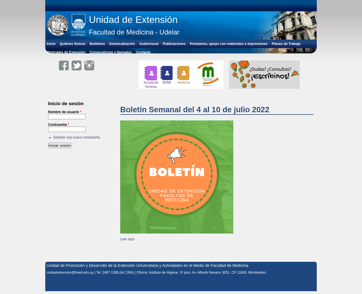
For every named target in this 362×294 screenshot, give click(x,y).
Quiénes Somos (72, 44)
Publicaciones (174, 44)
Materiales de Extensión (66, 52)
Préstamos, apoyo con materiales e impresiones (229, 44)
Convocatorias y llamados (111, 52)
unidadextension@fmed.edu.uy (70, 272)
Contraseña (58, 125)
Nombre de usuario (64, 112)
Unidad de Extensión (133, 19)
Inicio (51, 44)
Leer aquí (127, 239)
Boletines (97, 44)
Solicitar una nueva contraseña (76, 137)
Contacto (143, 52)
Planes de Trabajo (286, 44)
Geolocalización (122, 44)
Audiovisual (148, 44)
